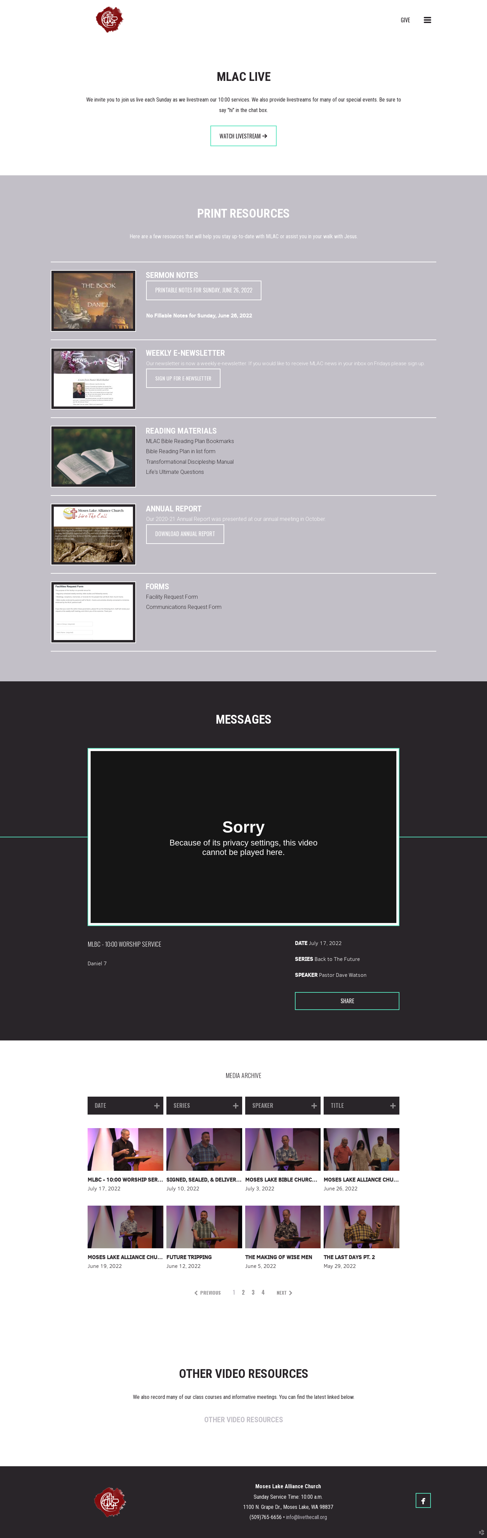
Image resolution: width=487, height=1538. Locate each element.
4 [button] (263, 1292)
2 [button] (243, 1292)
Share (347, 1001)
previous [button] (210, 1292)
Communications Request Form (184, 607)
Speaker (306, 975)
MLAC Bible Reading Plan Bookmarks (190, 441)
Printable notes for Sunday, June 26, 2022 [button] (203, 290)
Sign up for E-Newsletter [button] (183, 378)
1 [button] (234, 1292)
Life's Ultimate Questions (175, 472)
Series (304, 959)
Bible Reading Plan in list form (180, 451)
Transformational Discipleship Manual (190, 462)
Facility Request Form (172, 597)
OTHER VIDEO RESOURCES (243, 1419)
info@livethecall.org (306, 1517)
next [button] (282, 1292)
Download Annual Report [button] (185, 534)
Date (301, 943)
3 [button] (253, 1292)
